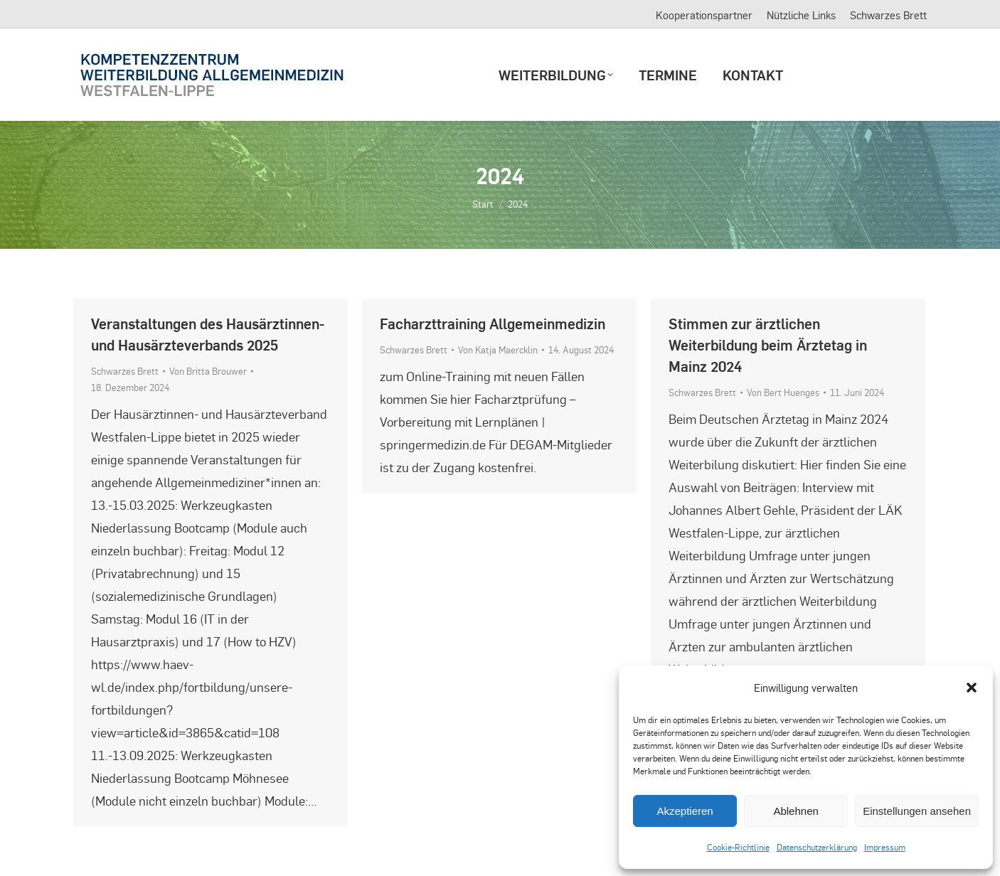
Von (208, 371)
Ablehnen (795, 811)
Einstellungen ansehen (917, 811)
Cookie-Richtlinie (738, 847)
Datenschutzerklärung (817, 847)
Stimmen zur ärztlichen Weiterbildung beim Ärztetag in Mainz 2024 (768, 344)
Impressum (884, 847)
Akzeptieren (684, 811)
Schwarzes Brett (125, 371)
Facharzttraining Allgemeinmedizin (492, 323)
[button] (971, 687)
